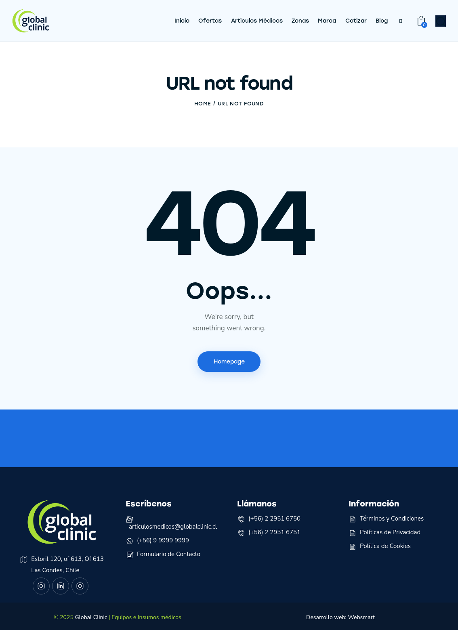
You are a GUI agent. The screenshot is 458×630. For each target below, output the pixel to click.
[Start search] (441, 20)
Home (202, 100)
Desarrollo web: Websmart (340, 614)
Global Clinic (91, 614)
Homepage (229, 358)
